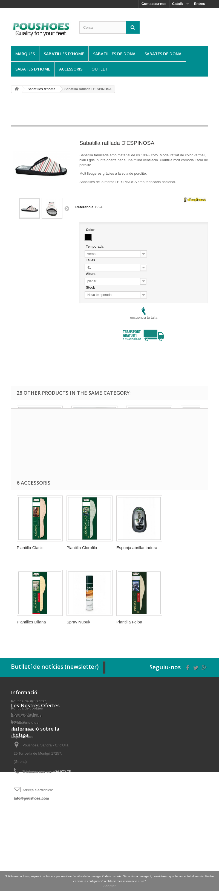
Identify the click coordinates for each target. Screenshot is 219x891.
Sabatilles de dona (114, 53)
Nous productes (24, 756)
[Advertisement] (110, 111)
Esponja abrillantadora (136, 547)
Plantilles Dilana (31, 622)
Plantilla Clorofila (82, 547)
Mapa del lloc (22, 737)
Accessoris (70, 69)
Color (91, 230)
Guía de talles (22, 730)
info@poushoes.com (31, 855)
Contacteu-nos (154, 4)
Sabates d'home (32, 69)
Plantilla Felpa (129, 622)
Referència (84, 207)
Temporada (95, 246)
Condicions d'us (25, 722)
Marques (25, 53)
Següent (67, 208)
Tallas (91, 260)
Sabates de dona (163, 53)
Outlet (99, 69)
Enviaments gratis (26, 715)
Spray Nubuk (78, 622)
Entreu (199, 4)
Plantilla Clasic (30, 547)
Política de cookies (27, 708)
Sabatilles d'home (64, 53)
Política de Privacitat (28, 701)
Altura (91, 274)
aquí (141, 881)
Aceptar (109, 886)
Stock (91, 287)
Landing (18, 763)
